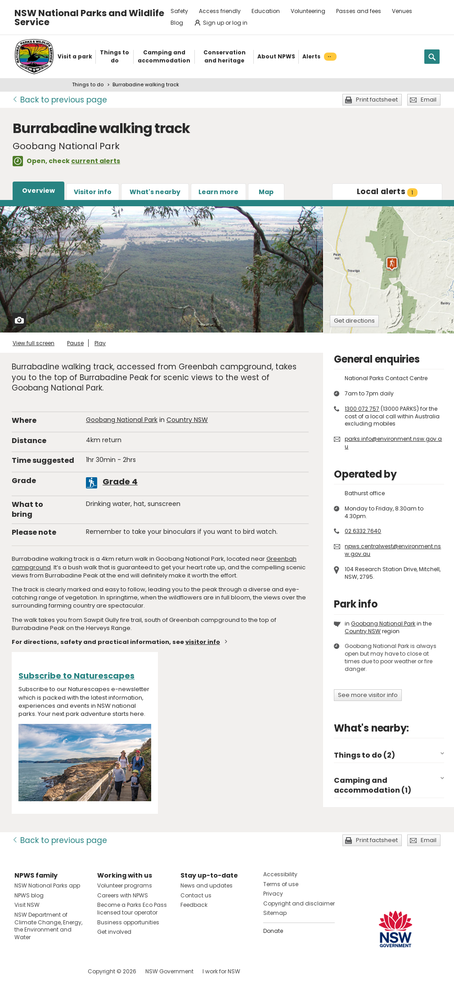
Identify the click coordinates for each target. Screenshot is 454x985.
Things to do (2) (364, 755)
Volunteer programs (124, 885)
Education (266, 11)
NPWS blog (29, 895)
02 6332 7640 (363, 531)
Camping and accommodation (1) (372, 785)
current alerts (95, 160)
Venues (402, 11)
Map (266, 191)
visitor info (202, 642)
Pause (75, 343)
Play (100, 343)
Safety (179, 11)
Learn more (218, 191)
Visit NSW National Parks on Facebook (22, 971)
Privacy (273, 893)
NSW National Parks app (47, 885)
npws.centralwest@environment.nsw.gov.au (393, 550)
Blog (177, 23)
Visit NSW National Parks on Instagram (42, 971)
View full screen (33, 343)
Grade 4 (120, 481)
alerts (387, 191)
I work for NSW (221, 971)
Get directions (354, 320)
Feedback (193, 905)
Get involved (114, 932)
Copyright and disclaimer (299, 903)
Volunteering (308, 11)
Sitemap (275, 913)
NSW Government (169, 971)
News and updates (206, 885)
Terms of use (280, 884)
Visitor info (93, 191)
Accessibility (280, 874)
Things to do (87, 84)
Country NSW (187, 419)
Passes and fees (358, 11)
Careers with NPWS (122, 895)
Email (428, 99)
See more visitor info (368, 695)
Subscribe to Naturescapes (76, 675)
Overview (38, 190)
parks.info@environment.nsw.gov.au (393, 442)
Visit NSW (27, 905)
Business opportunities (128, 922)
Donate (273, 931)
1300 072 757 (362, 409)
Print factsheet (377, 99)
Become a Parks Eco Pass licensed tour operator (132, 908)
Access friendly (220, 11)
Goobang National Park (121, 419)
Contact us (195, 895)
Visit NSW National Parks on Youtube (61, 971)
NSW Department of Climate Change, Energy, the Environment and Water (48, 926)
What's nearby (155, 191)
